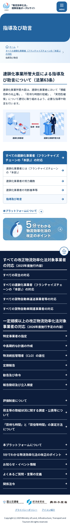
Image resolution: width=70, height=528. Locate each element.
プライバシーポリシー (26, 509)
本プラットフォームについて (20, 211)
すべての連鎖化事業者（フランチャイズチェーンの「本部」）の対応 (33, 52)
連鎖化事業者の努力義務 (20, 181)
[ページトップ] (64, 251)
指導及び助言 (12, 57)
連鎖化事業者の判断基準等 (22, 190)
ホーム (12, 46)
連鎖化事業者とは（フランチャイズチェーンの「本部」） (32, 170)
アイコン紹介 (48, 509)
